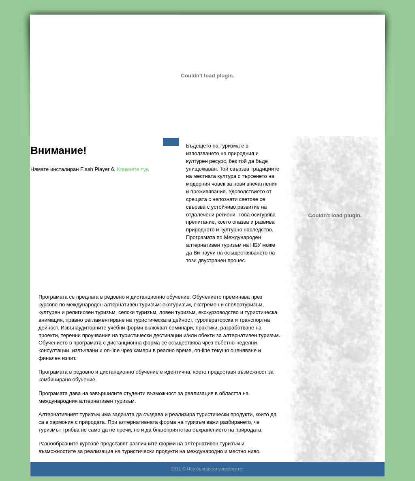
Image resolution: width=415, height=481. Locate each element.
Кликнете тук (132, 169)
